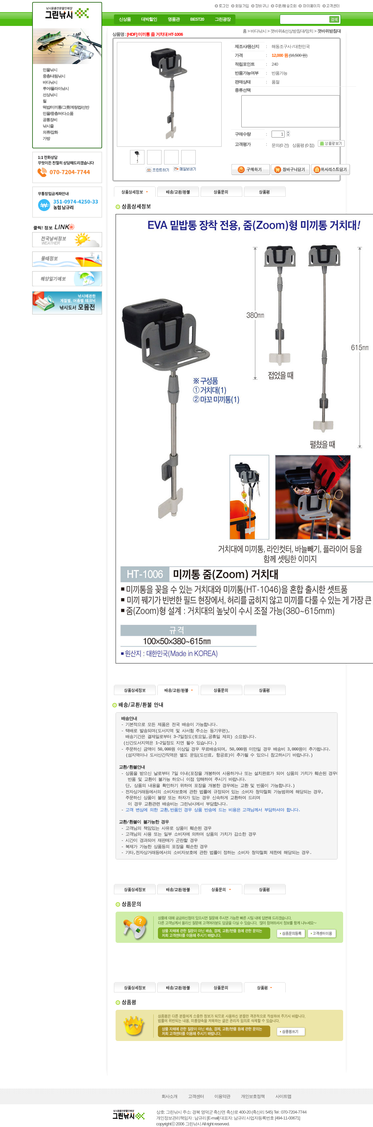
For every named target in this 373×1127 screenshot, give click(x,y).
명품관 (174, 19)
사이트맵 (283, 1096)
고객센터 (196, 1096)
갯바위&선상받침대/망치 (291, 31)
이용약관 (222, 1096)
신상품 (125, 19)
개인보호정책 (253, 1096)
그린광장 (222, 19)
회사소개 (169, 1096)
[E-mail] (213, 1118)
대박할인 (149, 19)
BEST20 (197, 19)
